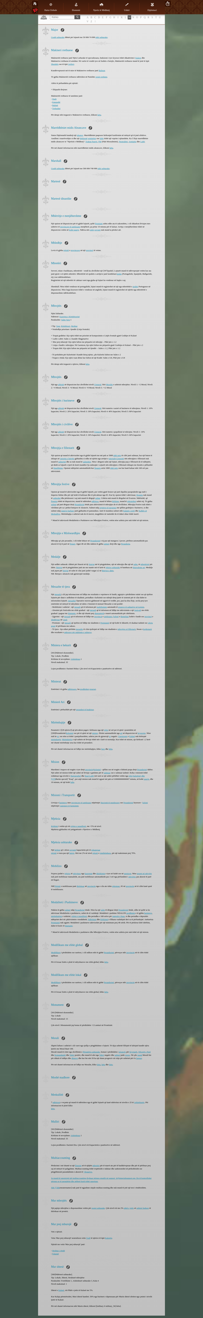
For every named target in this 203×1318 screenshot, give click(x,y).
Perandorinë (95, 541)
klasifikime (58, 468)
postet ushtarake (98, 1208)
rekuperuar (95, 850)
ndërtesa (95, 501)
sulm (92, 230)
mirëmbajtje (56, 739)
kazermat (88, 873)
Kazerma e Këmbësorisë (69, 316)
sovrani (97, 230)
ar (58, 736)
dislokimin (100, 873)
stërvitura (77, 873)
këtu (99, 115)
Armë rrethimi (101, 77)
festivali (137, 610)
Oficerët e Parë (144, 1052)
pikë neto (117, 455)
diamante (72, 613)
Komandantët (60, 1055)
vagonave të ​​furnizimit (69, 806)
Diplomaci (152, 7)
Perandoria (125, 544)
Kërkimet (104, 919)
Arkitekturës (139, 1102)
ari (121, 733)
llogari (72, 544)
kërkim (57, 850)
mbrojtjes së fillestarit (127, 629)
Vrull (88, 1238)
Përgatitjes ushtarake (91, 1052)
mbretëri (95, 1165)
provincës (89, 769)
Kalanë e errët (129, 511)
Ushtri (127, 7)
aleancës (122, 1052)
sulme (97, 498)
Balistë (55, 105)
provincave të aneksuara (70, 227)
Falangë (55, 1254)
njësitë (66, 250)
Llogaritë (120, 458)
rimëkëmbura (105, 853)
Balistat (102, 70)
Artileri (71, 64)
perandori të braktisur (85, 709)
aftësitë (61, 384)
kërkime (115, 501)
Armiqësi (132, 141)
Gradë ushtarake (58, 37)
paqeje (146, 779)
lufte (102, 138)
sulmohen (87, 462)
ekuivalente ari (139, 567)
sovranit (72, 850)
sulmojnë (62, 462)
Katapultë (56, 102)
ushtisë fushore (142, 1208)
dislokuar (80, 886)
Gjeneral (97, 384)
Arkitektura (75, 659)
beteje (71, 853)
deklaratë (84, 138)
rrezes (127, 1055)
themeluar (125, 616)
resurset (92, 689)
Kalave (138, 58)
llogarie (78, 1165)
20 (168, 4)
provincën (91, 886)
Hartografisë (76, 776)
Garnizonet (122, 736)
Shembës (55, 64)
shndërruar (55, 619)
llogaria (97, 468)
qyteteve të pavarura (108, 507)
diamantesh (99, 613)
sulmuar (107, 773)
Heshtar (74, 326)
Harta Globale (50, 7)
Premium (99, 223)
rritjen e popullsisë (78, 826)
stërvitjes (132, 877)
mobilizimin (102, 607)
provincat (98, 616)
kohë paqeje (74, 230)
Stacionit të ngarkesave (110, 802)
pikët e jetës (129, 1208)
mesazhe (79, 629)
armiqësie (92, 138)
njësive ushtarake (113, 567)
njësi (106, 730)
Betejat (59, 567)
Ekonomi (76, 7)
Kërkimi (54, 826)
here (103, 749)
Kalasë (132, 736)
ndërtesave (72, 689)
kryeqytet (142, 733)
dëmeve (75, 1058)
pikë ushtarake (102, 37)
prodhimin (130, 913)
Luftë (142, 141)
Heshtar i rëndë (58, 1250)
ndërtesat (56, 1102)
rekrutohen (131, 501)
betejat (92, 564)
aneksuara (108, 616)
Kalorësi (108, 1238)
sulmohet (57, 498)
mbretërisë (145, 564)
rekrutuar (116, 886)
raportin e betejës (67, 458)
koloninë (69, 733)
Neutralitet (123, 141)
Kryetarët (133, 1052)
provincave (75, 250)
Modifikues (56, 952)
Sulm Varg (65, 320)
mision (95, 733)
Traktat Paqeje (91, 141)
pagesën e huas (118, 916)
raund (139, 1055)
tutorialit (112, 458)
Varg (58, 326)
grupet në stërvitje (144, 873)
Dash (54, 99)
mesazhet (72, 600)
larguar (139, 1058)
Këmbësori (65, 326)
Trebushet (56, 108)
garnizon (127, 873)
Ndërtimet (92, 919)
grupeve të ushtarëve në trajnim (131, 607)
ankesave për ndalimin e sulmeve (78, 632)
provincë (89, 250)
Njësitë (57, 886)
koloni (115, 616)
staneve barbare (67, 511)
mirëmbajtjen (56, 916)
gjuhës (135, 286)
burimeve (63, 802)
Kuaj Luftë (89, 776)
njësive (68, 873)
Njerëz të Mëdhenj (101, 7)
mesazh (58, 594)
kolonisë (97, 769)
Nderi (72, 1055)
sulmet (54, 504)
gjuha (119, 274)
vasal (65, 619)
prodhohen (84, 689)
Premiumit (104, 623)
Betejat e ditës (108, 570)
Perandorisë (79, 504)
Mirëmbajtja (67, 739)
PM (99, 141)
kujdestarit (147, 629)
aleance (80, 135)
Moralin (109, 384)
